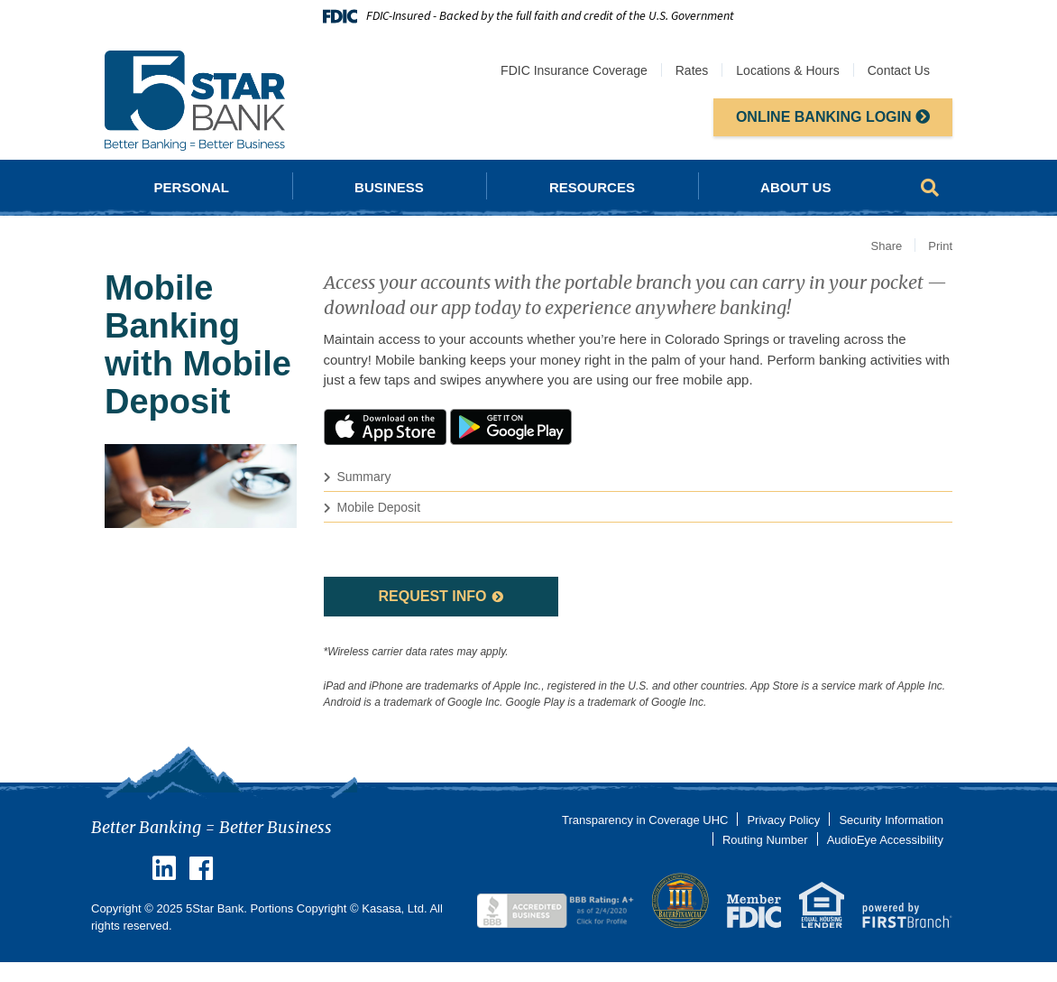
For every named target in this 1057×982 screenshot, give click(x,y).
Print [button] (940, 246)
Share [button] (887, 246)
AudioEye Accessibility (885, 840)
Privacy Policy (783, 820)
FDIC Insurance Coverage (574, 70)
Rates (692, 70)
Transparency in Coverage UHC (645, 820)
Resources (592, 187)
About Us (795, 187)
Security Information (891, 820)
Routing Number (765, 840)
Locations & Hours (787, 70)
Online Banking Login (833, 117)
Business (389, 187)
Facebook (201, 868)
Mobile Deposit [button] (379, 507)
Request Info (432, 596)
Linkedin (164, 868)
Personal (191, 187)
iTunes (385, 427)
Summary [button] (364, 476)
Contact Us (899, 70)
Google (511, 427)
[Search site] (930, 187)
